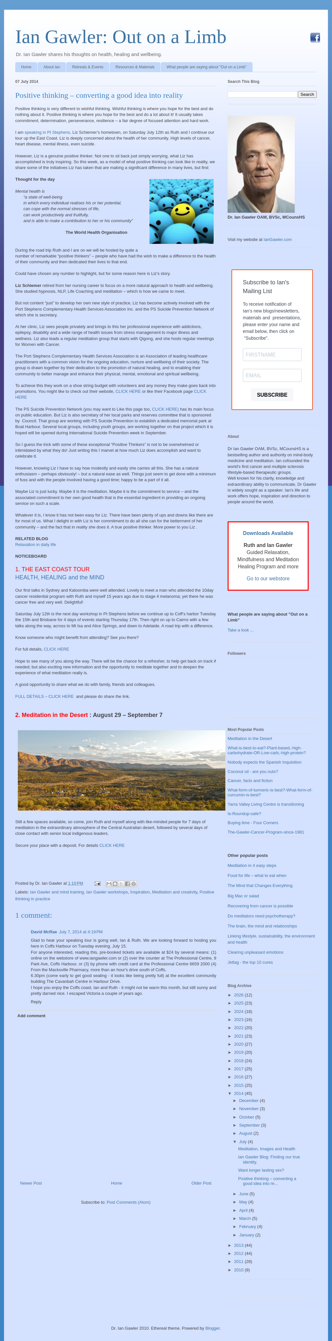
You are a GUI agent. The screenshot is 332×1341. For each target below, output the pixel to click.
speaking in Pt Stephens (47, 132)
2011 (239, 1261)
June (244, 1193)
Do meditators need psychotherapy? (261, 916)
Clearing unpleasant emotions (255, 952)
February (248, 1226)
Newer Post (31, 1183)
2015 (239, 1085)
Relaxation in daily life (35, 544)
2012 (239, 1253)
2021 (239, 1036)
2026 (239, 995)
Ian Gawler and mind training (57, 892)
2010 (239, 1269)
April (244, 1210)
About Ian (51, 67)
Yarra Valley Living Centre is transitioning (266, 804)
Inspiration (140, 892)
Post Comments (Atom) (128, 1202)
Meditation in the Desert (250, 738)
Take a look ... (241, 630)
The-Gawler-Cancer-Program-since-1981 (266, 832)
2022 (239, 1027)
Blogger (212, 1328)
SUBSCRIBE (272, 395)
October (247, 1117)
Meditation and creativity (174, 892)
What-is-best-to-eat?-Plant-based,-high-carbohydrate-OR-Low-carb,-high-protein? (267, 750)
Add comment (32, 1015)
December (249, 1100)
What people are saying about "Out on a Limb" (207, 67)
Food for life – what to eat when (257, 875)
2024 (239, 1011)
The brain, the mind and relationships (262, 926)
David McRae (44, 931)
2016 (239, 1076)
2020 (239, 1044)
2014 (239, 1093)
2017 (239, 1068)
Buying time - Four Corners (253, 822)
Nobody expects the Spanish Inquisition (265, 762)
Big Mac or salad (243, 895)
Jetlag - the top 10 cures (250, 962)
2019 (239, 1052)
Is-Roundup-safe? (244, 813)
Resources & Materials (135, 67)
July (243, 1141)
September (250, 1125)
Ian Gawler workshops (107, 892)
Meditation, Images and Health (266, 1148)
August (246, 1133)
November (249, 1108)
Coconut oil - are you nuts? (253, 771)
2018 (239, 1060)
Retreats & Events (87, 67)
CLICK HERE (128, 391)
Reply (36, 1001)
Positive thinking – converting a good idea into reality (99, 95)
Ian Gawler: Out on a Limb (120, 36)
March (245, 1218)
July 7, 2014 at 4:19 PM (81, 931)
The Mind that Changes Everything (260, 885)
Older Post (201, 1183)
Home (26, 67)
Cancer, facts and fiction (250, 780)
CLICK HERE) (165, 409)
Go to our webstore (268, 578)
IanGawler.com (278, 239)
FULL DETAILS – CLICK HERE (44, 696)
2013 (239, 1245)
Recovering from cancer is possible (260, 905)
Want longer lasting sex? (261, 1170)
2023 (239, 1019)
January (247, 1235)
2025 (239, 1003)
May (243, 1201)
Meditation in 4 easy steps (252, 865)
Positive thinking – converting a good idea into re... (267, 1181)
